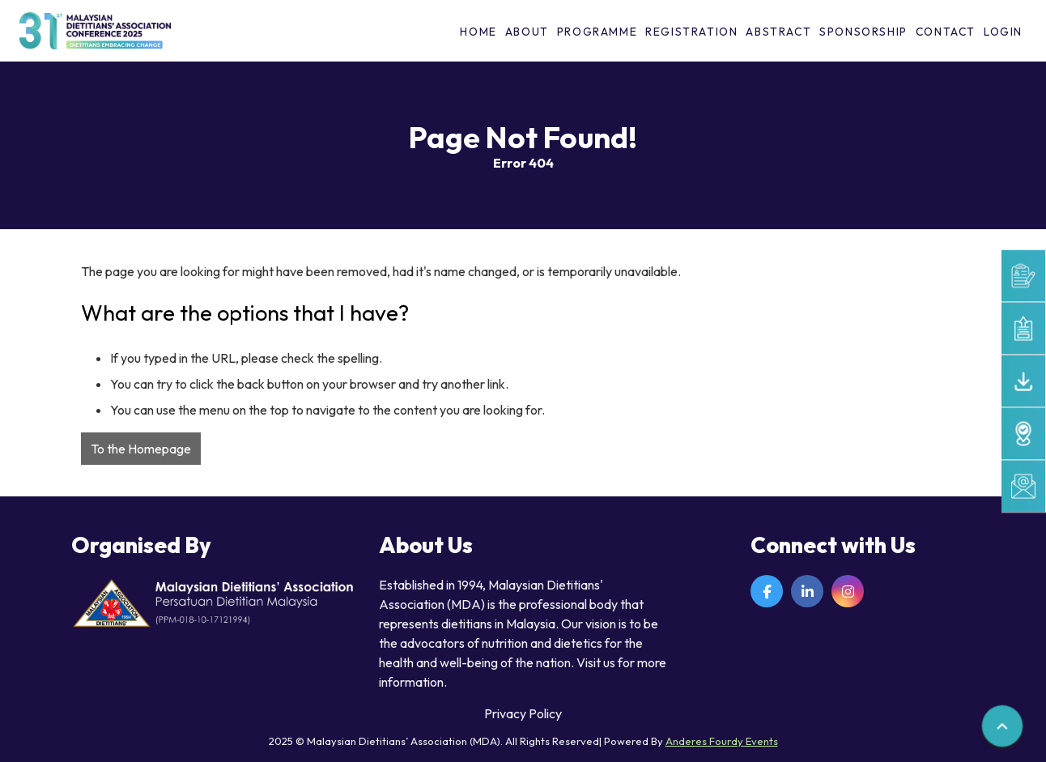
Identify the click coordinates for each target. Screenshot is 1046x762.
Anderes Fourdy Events (721, 740)
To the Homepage (141, 449)
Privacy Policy (523, 713)
